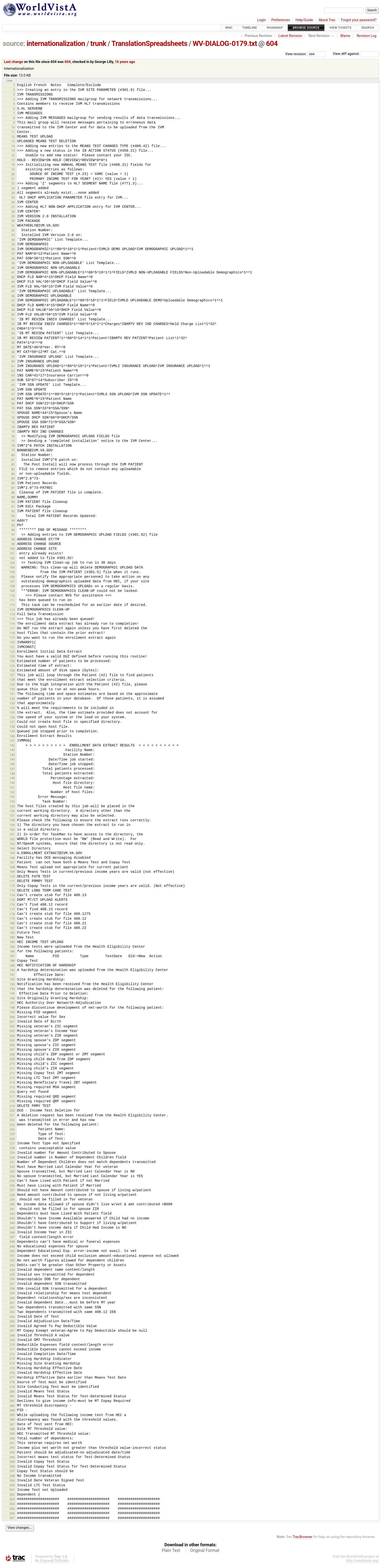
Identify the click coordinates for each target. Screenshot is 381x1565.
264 (12, 1317)
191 (12, 975)
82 (13, 464)
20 (13, 174)
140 (12, 736)
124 (12, 661)
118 (12, 633)
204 (12, 1036)
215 (12, 1087)
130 (12, 689)
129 (12, 684)
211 (12, 1068)
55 (13, 338)
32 (13, 230)
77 (13, 441)
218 (12, 1101)
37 (13, 253)
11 (13, 132)
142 (12, 745)
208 (12, 1054)
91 (13, 506)
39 (13, 263)
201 (12, 1021)
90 (13, 502)
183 (12, 937)
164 (12, 848)
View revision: (296, 54)
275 (12, 1368)
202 (12, 1026)
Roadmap (275, 27)
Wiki (228, 27)
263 (12, 1312)
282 (12, 1401)
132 (12, 698)
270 (12, 1344)
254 (12, 1270)
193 (12, 984)
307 (12, 1518)
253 (12, 1265)
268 (12, 1335)
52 (13, 324)
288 (12, 1429)
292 (12, 1448)
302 (12, 1494)
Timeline (249, 27)
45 (13, 291)
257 (12, 1284)
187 (12, 956)
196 (12, 998)
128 (12, 680)
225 (12, 1134)
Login (261, 20)
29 (13, 216)
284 (12, 1410)
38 (13, 258)
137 (12, 722)
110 (12, 595)
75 (13, 431)
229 (12, 1152)
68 (13, 399)
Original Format (204, 1550)
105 (12, 572)
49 (13, 310)
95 (13, 525)
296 (12, 1466)
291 (12, 1443)
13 (13, 141)
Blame (345, 36)
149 (12, 778)
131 (12, 694)
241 (12, 1209)
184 (12, 942)
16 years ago (125, 62)
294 (12, 1457)
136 (12, 717)
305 (12, 1509)
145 (12, 759)
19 (13, 169)
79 (13, 450)
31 (13, 225)
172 (12, 886)
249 (12, 1246)
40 (13, 268)
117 (12, 628)
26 (13, 202)
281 (12, 1396)
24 (13, 193)
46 (13, 296)
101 (12, 553)
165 (12, 853)
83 (13, 469)
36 (13, 249)
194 (12, 989)
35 (13, 244)
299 (12, 1480)
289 (12, 1433)
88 (13, 492)
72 (13, 418)
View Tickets (340, 27)
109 (12, 591)
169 (12, 872)
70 (13, 408)
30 (13, 221)
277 (12, 1377)
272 (12, 1354)
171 (12, 881)
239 (12, 1199)
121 (12, 647)
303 (12, 1499)
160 (12, 829)
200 (12, 1017)
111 (12, 600)
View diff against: (356, 54)
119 (12, 637)
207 (12, 1049)
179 (12, 918)
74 (13, 427)
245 (12, 1228)
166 (12, 858)
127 (12, 675)
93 (13, 516)
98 (13, 539)
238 (12, 1195)
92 (13, 511)
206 (12, 1045)
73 (13, 422)
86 (13, 483)
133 (12, 703)
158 (12, 820)
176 (12, 904)
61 (13, 366)
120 (12, 642)
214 (12, 1082)
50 (13, 314)
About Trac (327, 20)
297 (12, 1471)
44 (13, 286)
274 (12, 1363)
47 (13, 300)
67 (13, 394)
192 (12, 979)
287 (12, 1424)
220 (12, 1110)
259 (12, 1293)
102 (12, 558)
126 (12, 670)
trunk (98, 43)
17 (13, 160)
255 (12, 1274)
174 (12, 895)
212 (12, 1073)
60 (13, 361)
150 (12, 783)
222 (12, 1120)
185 (12, 947)
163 (12, 844)
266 (12, 1326)
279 (12, 1387)
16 (13, 155)
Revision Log (367, 36)
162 (12, 839)
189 (12, 965)
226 (12, 1139)
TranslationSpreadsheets (149, 43)
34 (13, 240)
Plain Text (171, 1550)
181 (12, 928)
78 (13, 445)
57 (13, 347)
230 (12, 1157)
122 (12, 652)
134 (12, 708)
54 (13, 333)
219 (12, 1106)
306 (12, 1513)
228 (12, 1148)
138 (12, 726)
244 (12, 1223)
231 (12, 1162)
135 (12, 712)
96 (13, 530)
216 (12, 1092)
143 (12, 750)
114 (12, 614)
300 (12, 1485)
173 (12, 890)
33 (13, 235)
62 (13, 371)
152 (12, 792)
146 (12, 764)
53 (13, 329)
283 (12, 1406)
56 (13, 342)
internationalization (55, 43)
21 (13, 179)
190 (12, 970)
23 (13, 188)
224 (12, 1129)
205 (12, 1040)
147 (12, 769)
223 (12, 1125)
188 (12, 960)
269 (12, 1340)
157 (12, 815)
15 (13, 150)
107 (12, 581)
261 (12, 1302)
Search (367, 27)
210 (12, 1064)
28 (13, 211)
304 (12, 1504)
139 (12, 731)
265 (12, 1321)
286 (12, 1419)
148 (12, 773)
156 (12, 811)
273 (12, 1359)
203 (12, 1031)
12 (13, 137)
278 (12, 1382)
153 (12, 797)
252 (12, 1260)
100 (12, 549)
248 (12, 1241)
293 (12, 1452)
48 (13, 305)
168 (12, 867)
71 (13, 413)
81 (13, 460)
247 (12, 1237)
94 (13, 520)
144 (12, 755)
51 (13, 319)
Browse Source (306, 27)
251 (12, 1256)
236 (12, 1185)
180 (12, 923)
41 (13, 272)
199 (12, 1012)
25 (13, 197)
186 (12, 951)
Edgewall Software (54, 1561)
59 (13, 356)
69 (13, 403)
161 (12, 834)
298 (12, 1476)
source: (14, 43)
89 (13, 497)
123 (12, 656)
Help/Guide (304, 20)
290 (12, 1438)
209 (12, 1059)
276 (12, 1373)
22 (13, 183)
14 (13, 146)
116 (12, 623)
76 (13, 436)
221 (12, 1115)
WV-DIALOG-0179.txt (225, 43)
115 (12, 619)
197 (12, 1003)
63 (13, 375)
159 (12, 825)
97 (13, 534)
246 (12, 1232)
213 (12, 1078)
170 (12, 876)
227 (12, 1143)
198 (12, 1007)
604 (272, 43)
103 (12, 563)
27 (13, 207)
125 (12, 666)
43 (13, 282)
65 (13, 385)
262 (12, 1307)
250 (12, 1251)
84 (13, 474)
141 (12, 741)
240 (12, 1204)
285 (12, 1415)
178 (12, 914)
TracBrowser (302, 1537)
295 (12, 1462)
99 (13, 544)
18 (13, 164)
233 (12, 1171)
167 (12, 862)
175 (12, 900)
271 (12, 1349)
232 (12, 1167)
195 (12, 993)
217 (12, 1096)
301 (12, 1490)
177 (12, 909)
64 (13, 380)
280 (12, 1391)
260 (12, 1298)
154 (12, 801)
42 (13, 277)
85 (13, 478)
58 (13, 352)
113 (12, 610)
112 (12, 605)
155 (12, 806)
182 (12, 933)
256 (12, 1279)
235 (12, 1181)
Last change (13, 62)
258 (12, 1288)
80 (13, 455)
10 (13, 127)
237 (12, 1190)
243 (12, 1218)
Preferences (280, 20)
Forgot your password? (358, 20)
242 (12, 1213)
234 (12, 1176)
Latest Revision (290, 36)
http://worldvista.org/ (362, 1561)
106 (12, 577)
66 (13, 389)
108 (12, 586)
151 (12, 787)
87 (13, 488)
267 (12, 1330)
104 (12, 567)
